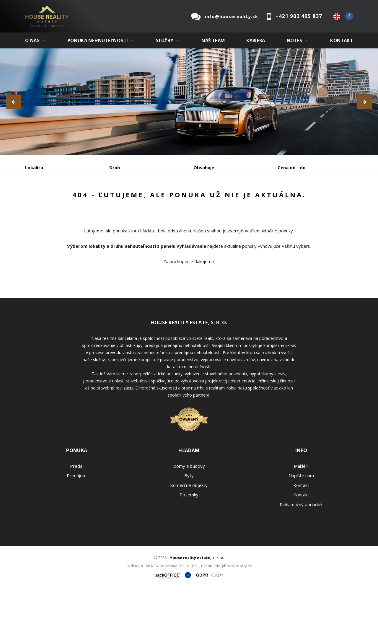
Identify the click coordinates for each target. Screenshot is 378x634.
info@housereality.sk (231, 16)
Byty (189, 520)
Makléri (301, 511)
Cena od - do (292, 167)
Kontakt (341, 40)
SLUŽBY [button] (164, 40)
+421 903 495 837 (299, 16)
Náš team (213, 40)
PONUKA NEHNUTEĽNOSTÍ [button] (98, 40)
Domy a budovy (189, 511)
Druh (114, 167)
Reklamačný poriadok (301, 549)
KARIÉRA (255, 40)
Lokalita (34, 167)
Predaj (43, 198)
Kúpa (114, 198)
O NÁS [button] (32, 40)
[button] (13, 101)
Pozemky (189, 539)
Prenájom (79, 198)
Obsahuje (203, 167)
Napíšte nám (301, 520)
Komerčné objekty (189, 530)
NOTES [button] (294, 40)
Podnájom (149, 198)
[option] (189, 101)
